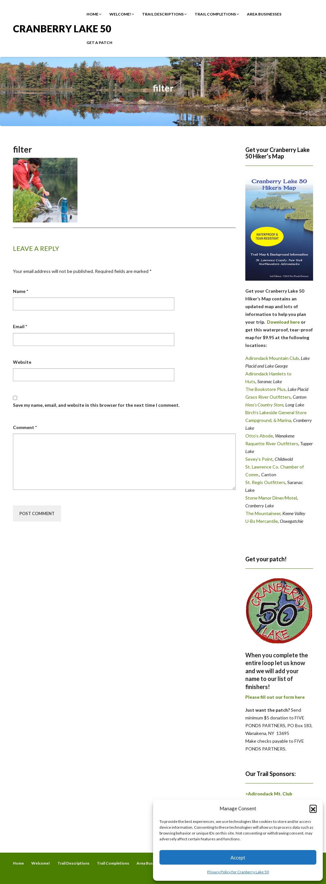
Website (22, 362)
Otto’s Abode (259, 435)
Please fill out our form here (275, 697)
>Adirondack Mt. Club (268, 793)
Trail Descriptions (164, 14)
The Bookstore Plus (265, 389)
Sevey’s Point (259, 459)
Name (20, 291)
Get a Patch (99, 42)
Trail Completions (217, 14)
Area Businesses (264, 14)
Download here (283, 322)
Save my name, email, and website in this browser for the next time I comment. (96, 405)
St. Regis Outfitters (265, 482)
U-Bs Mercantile (261, 521)
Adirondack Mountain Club (272, 358)
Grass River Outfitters (268, 397)
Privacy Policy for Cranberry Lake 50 (238, 871)
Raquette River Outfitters (271, 443)
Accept (237, 857)
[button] (313, 808)
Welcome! (121, 14)
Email (20, 326)
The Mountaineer (262, 513)
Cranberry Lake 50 (62, 28)
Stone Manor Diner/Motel (271, 498)
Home (94, 14)
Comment (25, 427)
